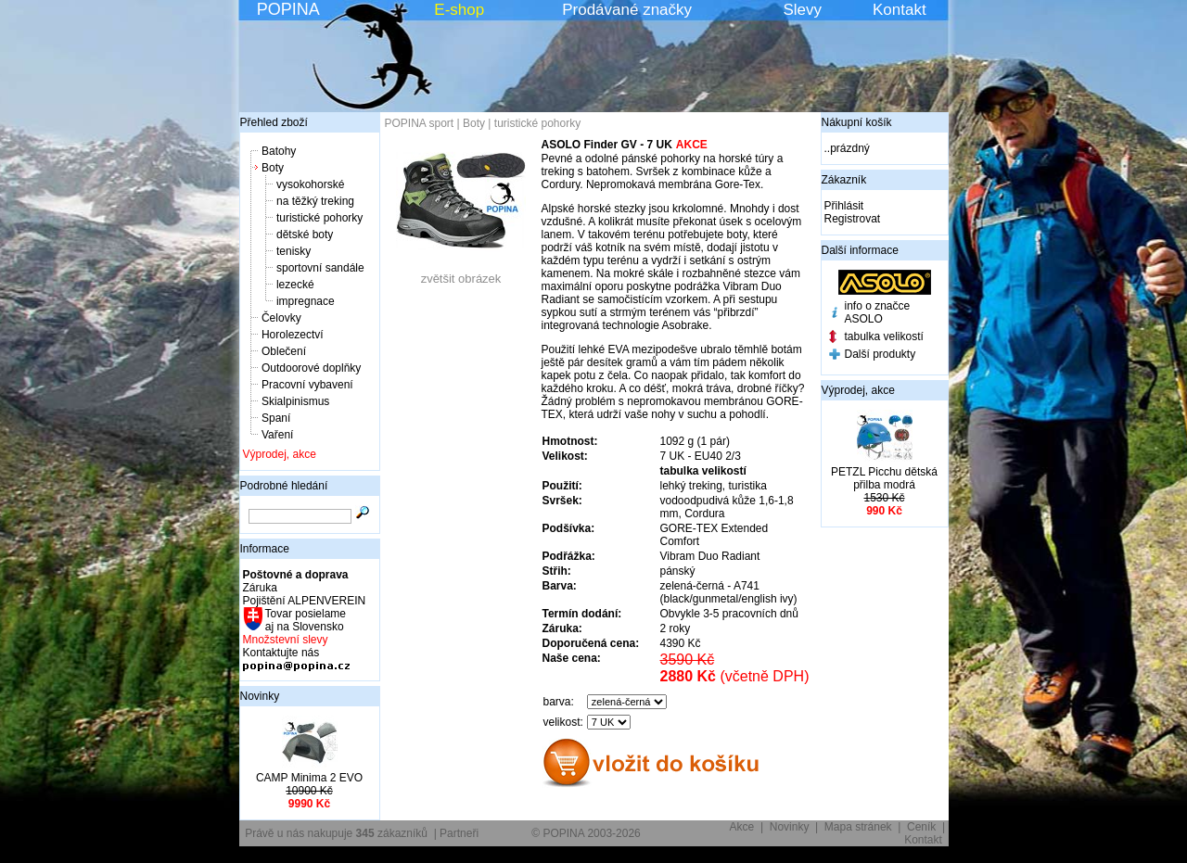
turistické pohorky (319, 217)
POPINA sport (419, 123)
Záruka (260, 587)
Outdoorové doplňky (311, 368)
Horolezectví (293, 334)
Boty (273, 167)
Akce (742, 826)
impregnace (305, 301)
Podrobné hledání (284, 485)
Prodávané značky (627, 10)
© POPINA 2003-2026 (586, 833)
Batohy (279, 151)
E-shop (459, 10)
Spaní (276, 418)
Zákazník (844, 179)
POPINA (288, 9)
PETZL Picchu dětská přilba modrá (884, 478)
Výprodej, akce (279, 454)
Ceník (921, 826)
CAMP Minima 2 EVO (309, 777)
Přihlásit (844, 205)
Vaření (277, 434)
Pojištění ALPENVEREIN (304, 600)
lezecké (295, 284)
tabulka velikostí (884, 336)
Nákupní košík (857, 122)
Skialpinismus (295, 401)
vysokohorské (310, 184)
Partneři (459, 833)
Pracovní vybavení (307, 384)
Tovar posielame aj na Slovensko (304, 620)
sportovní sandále (320, 267)
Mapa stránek (858, 826)
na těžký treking (315, 201)
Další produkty (880, 354)
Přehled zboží (274, 122)
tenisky (293, 251)
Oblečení (284, 351)
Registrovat (852, 218)
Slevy (802, 10)
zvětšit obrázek (461, 273)
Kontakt (899, 10)
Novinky (260, 696)
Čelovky (281, 317)
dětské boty (304, 234)
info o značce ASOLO (878, 312)
